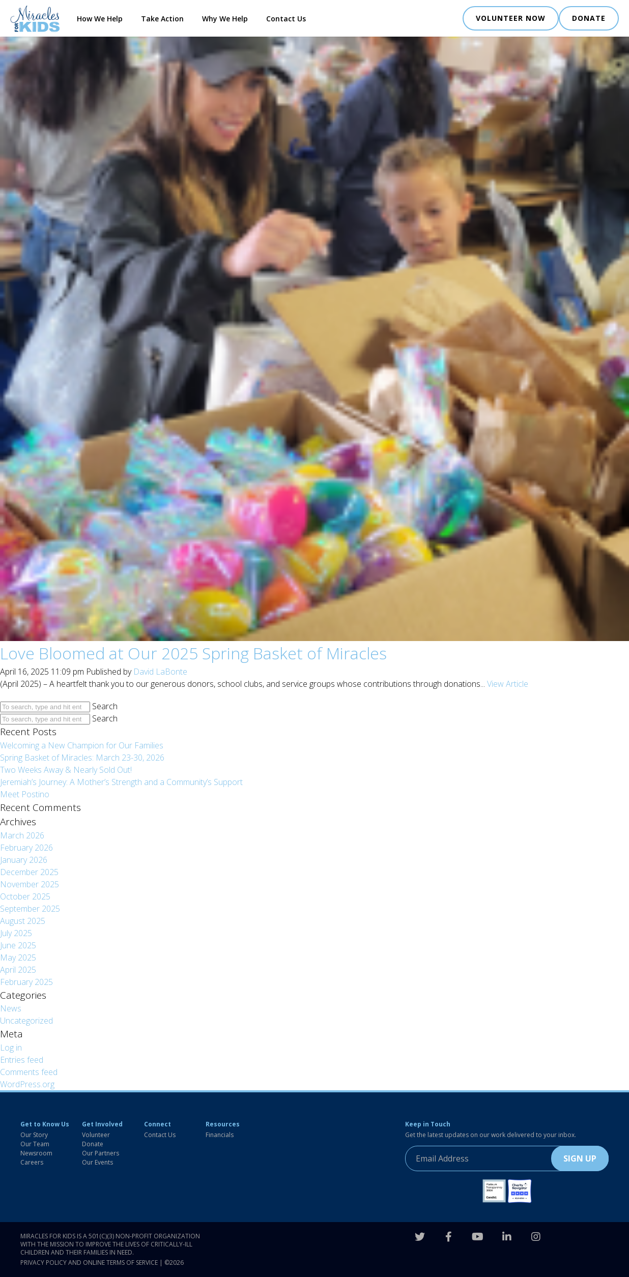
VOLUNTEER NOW (511, 18)
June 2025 (18, 945)
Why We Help (225, 18)
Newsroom (36, 1153)
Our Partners (100, 1153)
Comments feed (29, 1072)
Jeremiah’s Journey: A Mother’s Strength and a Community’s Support (121, 782)
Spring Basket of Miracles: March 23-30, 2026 (82, 757)
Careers (31, 1162)
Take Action (162, 18)
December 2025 (29, 872)
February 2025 (26, 982)
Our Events (97, 1162)
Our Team (34, 1144)
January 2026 (23, 859)
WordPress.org (27, 1084)
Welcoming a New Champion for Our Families (81, 745)
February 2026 (26, 847)
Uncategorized (26, 1020)
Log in (11, 1047)
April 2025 (18, 969)
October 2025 (25, 896)
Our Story (34, 1134)
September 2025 (30, 908)
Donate (92, 1144)
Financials (220, 1134)
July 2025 (16, 933)
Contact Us (286, 18)
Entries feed (21, 1059)
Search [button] (105, 706)
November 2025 (29, 884)
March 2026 (22, 835)
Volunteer (96, 1134)
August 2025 (22, 920)
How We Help (100, 18)
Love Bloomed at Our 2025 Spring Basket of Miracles (193, 653)
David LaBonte (160, 671)
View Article (507, 683)
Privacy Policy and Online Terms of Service (89, 1262)
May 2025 (18, 957)
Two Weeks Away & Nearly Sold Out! (66, 769)
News (10, 1008)
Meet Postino (24, 794)
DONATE (589, 18)
